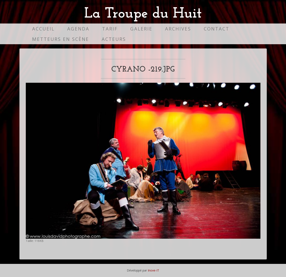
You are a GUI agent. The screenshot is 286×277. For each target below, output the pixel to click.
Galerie (141, 29)
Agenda (78, 29)
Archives (178, 29)
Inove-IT (153, 270)
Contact (216, 29)
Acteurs (114, 39)
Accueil (43, 29)
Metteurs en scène (60, 39)
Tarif (110, 29)
